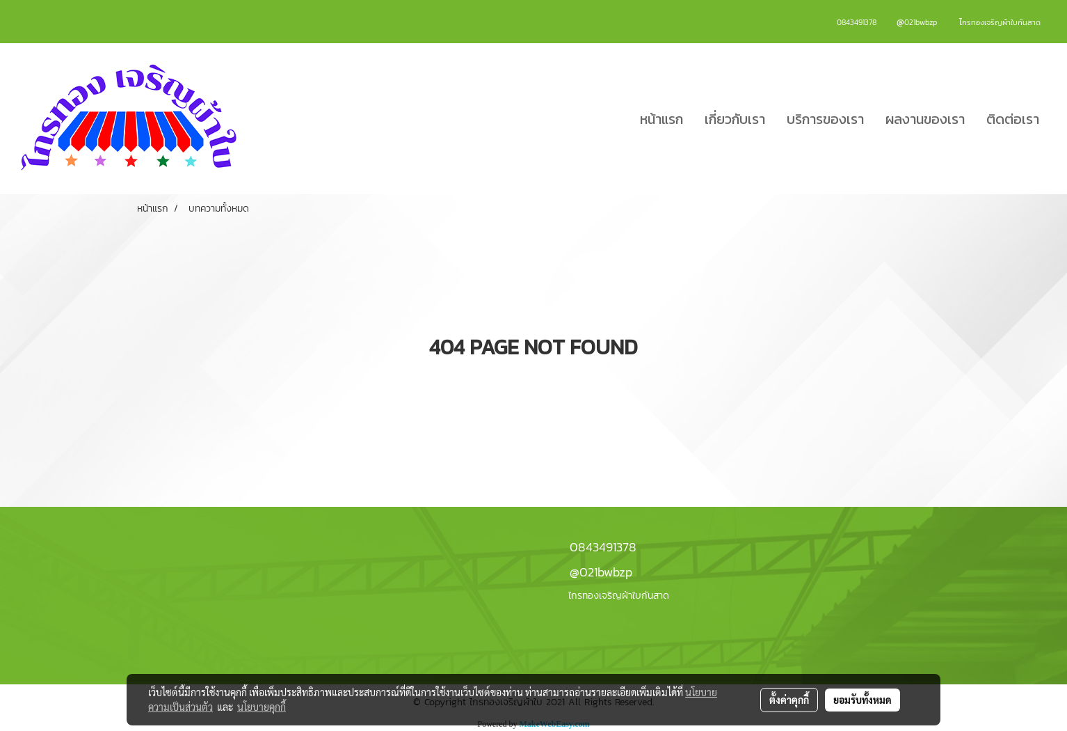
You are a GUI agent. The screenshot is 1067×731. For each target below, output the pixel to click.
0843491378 (603, 546)
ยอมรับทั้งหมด (862, 699)
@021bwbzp (601, 572)
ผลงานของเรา (925, 119)
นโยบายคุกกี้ (261, 706)
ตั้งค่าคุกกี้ (789, 699)
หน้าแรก (661, 119)
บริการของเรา (825, 119)
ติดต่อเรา (1012, 119)
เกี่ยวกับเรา (735, 119)
